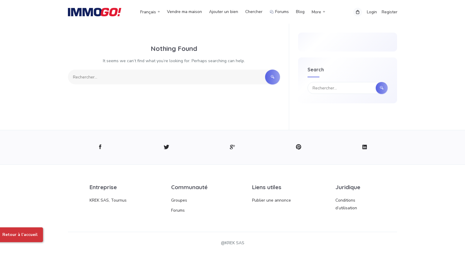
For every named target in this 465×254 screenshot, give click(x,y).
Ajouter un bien (223, 12)
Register (389, 12)
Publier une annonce (271, 200)
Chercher (253, 12)
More (316, 12)
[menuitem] (151, 12)
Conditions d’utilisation (346, 204)
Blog (300, 12)
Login (372, 12)
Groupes (179, 200)
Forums (178, 210)
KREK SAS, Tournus (108, 200)
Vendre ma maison (184, 12)
